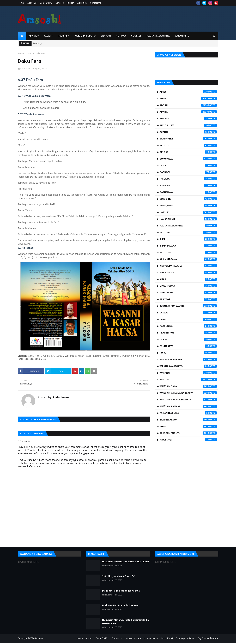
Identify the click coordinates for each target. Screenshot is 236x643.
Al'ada (188, 111)
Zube (188, 426)
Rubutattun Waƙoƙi (188, 305)
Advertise (82, 2)
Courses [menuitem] (136, 35)
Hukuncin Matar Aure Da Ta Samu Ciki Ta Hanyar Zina (125, 621)
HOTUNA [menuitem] (121, 35)
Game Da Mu (46, 2)
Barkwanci (188, 138)
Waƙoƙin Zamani (188, 406)
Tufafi (188, 352)
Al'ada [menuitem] (33, 35)
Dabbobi (188, 172)
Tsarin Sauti (188, 332)
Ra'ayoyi (188, 299)
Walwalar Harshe (188, 359)
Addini (188, 105)
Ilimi (188, 239)
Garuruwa (188, 192)
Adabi (188, 98)
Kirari (188, 279)
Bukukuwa (188, 158)
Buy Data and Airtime (208, 638)
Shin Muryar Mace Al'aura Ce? (119, 576)
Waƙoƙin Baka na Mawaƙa (188, 399)
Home (21, 2)
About (89, 638)
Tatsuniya (188, 326)
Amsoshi (39, 638)
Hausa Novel (188, 218)
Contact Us (95, 2)
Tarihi (188, 319)
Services (60, 2)
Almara (188, 118)
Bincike (188, 152)
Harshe (188, 212)
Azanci (188, 131)
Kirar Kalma (188, 272)
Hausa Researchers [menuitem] (158, 35)
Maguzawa (188, 292)
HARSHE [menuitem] (62, 35)
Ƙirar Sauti (188, 439)
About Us (31, 2)
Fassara (188, 178)
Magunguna (188, 285)
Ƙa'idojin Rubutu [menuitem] (85, 35)
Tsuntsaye (188, 346)
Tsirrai (188, 339)
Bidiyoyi (188, 145)
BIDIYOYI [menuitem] (106, 35)
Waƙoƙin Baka (188, 386)
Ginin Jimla (188, 205)
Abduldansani (27, 68)
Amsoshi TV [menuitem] (182, 35)
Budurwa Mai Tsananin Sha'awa (120, 605)
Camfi (188, 165)
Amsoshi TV (188, 125)
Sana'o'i (188, 312)
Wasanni (30, 53)
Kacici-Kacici (188, 252)
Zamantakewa (188, 419)
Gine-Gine (188, 198)
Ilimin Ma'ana (188, 245)
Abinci (188, 91)
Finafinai (188, 185)
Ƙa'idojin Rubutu (188, 433)
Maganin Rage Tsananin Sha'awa (121, 590)
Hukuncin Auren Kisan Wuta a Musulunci (125, 561)
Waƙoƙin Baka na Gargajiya (188, 392)
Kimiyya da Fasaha (188, 265)
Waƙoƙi (188, 379)
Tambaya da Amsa (185, 638)
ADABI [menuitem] (47, 35)
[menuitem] (22, 36)
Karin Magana (188, 259)
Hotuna (188, 232)
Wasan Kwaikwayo (188, 366)
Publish (70, 2)
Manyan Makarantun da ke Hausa (142, 638)
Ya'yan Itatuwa (188, 412)
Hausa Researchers (188, 225)
